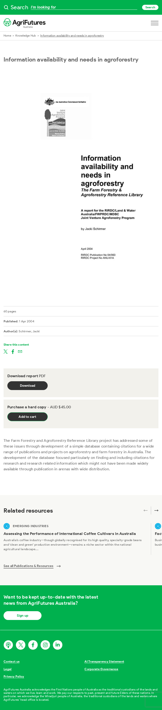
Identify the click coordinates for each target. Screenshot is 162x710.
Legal (8, 669)
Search (150, 7)
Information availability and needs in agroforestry (72, 35)
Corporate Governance (101, 669)
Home (7, 35)
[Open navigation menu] (154, 23)
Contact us (11, 661)
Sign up (22, 616)
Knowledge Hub (25, 35)
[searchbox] (81, 7)
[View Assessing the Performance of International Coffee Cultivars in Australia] (75, 539)
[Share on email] (20, 351)
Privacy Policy (14, 676)
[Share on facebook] (13, 351)
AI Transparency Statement (104, 661)
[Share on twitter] (6, 351)
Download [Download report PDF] (27, 386)
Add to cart (27, 417)
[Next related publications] (154, 510)
